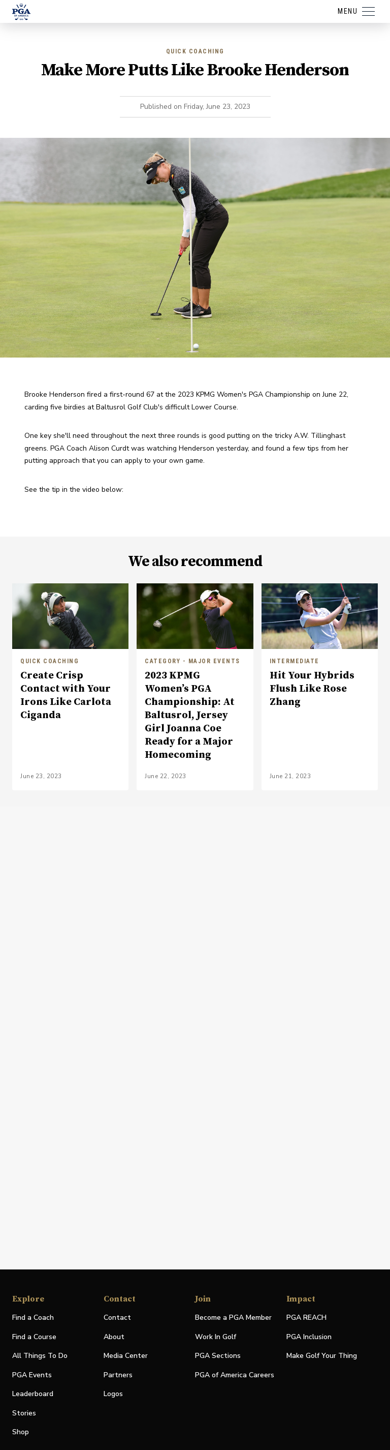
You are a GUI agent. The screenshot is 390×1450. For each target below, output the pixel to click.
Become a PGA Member (233, 1317)
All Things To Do (40, 1355)
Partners (118, 1375)
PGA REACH (306, 1318)
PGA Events (32, 1375)
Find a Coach (33, 1317)
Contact (117, 1317)
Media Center (126, 1356)
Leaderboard (32, 1394)
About (114, 1337)
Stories (24, 1413)
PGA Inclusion (309, 1337)
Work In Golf (215, 1337)
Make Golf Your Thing (321, 1356)
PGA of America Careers (234, 1375)
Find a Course (34, 1337)
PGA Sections (218, 1355)
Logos (113, 1394)
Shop (20, 1432)
